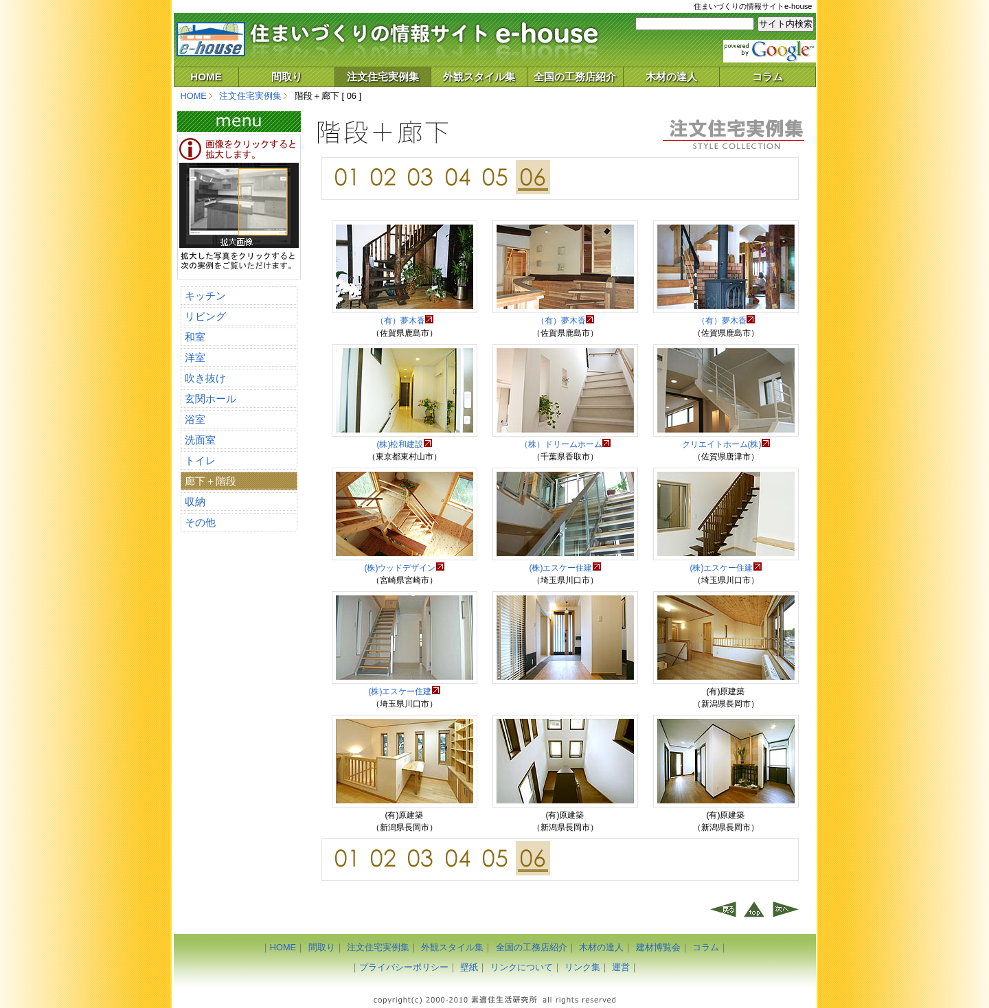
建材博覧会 (658, 947)
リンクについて (521, 967)
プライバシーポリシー (403, 967)
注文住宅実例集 (383, 76)
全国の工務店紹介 (575, 76)
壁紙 (469, 967)
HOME (206, 76)
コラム (767, 76)
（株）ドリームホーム (565, 444)
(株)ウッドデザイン (404, 568)
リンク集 (582, 967)
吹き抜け (205, 378)
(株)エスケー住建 (565, 568)
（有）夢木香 (404, 320)
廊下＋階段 (210, 481)
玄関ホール (210, 398)
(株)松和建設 (404, 444)
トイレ (200, 460)
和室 (195, 337)
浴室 (195, 419)
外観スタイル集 (479, 76)
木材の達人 (671, 76)
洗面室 (200, 440)
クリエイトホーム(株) (726, 444)
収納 (195, 501)
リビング (205, 316)
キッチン (205, 295)
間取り (286, 76)
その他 (200, 522)
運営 (621, 967)
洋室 (195, 357)
